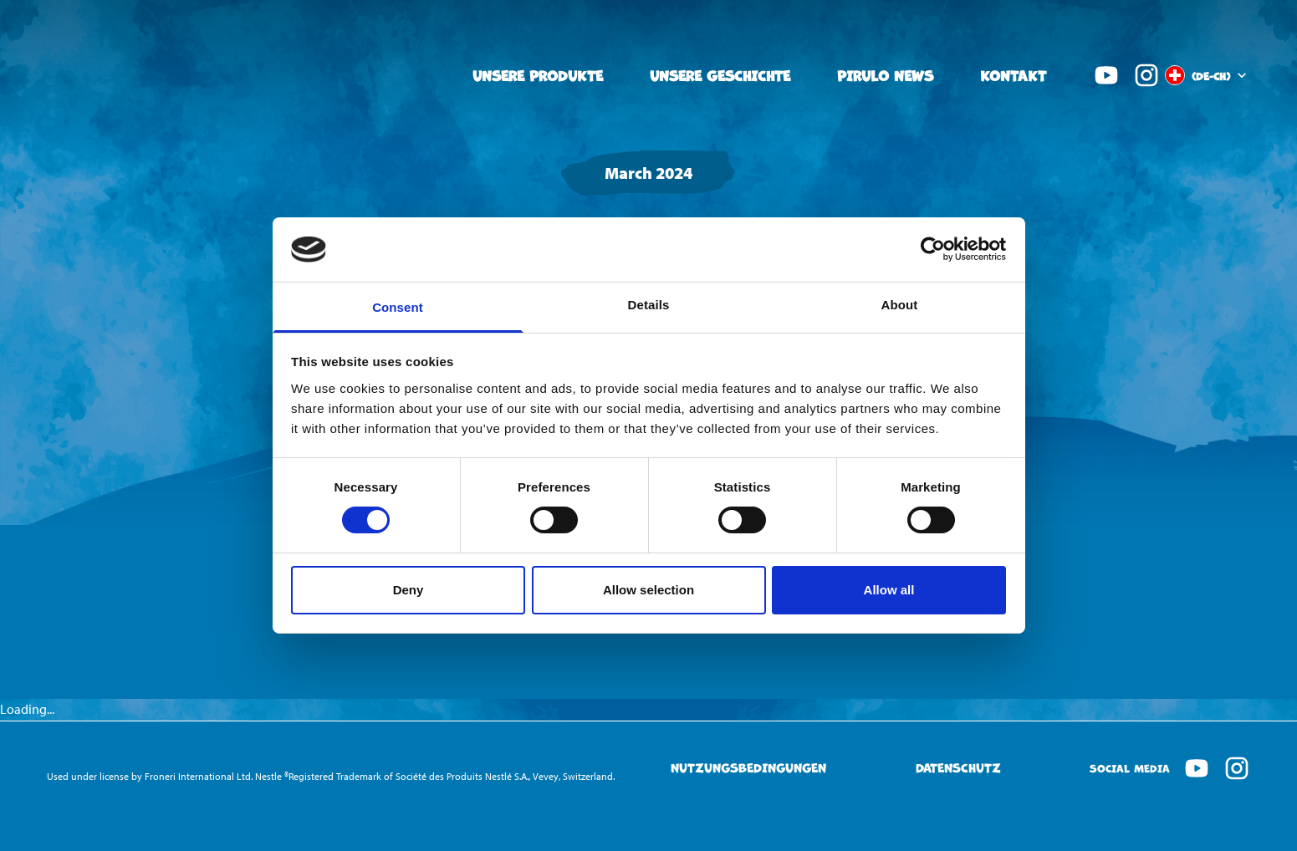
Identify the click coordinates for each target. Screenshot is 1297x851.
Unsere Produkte (537, 75)
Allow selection (648, 590)
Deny (408, 590)
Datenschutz (958, 768)
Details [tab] (649, 305)
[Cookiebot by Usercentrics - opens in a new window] (933, 249)
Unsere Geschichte (720, 75)
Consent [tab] (397, 307)
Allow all (889, 590)
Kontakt (1013, 75)
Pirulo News (885, 75)
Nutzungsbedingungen (748, 768)
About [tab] (899, 305)
